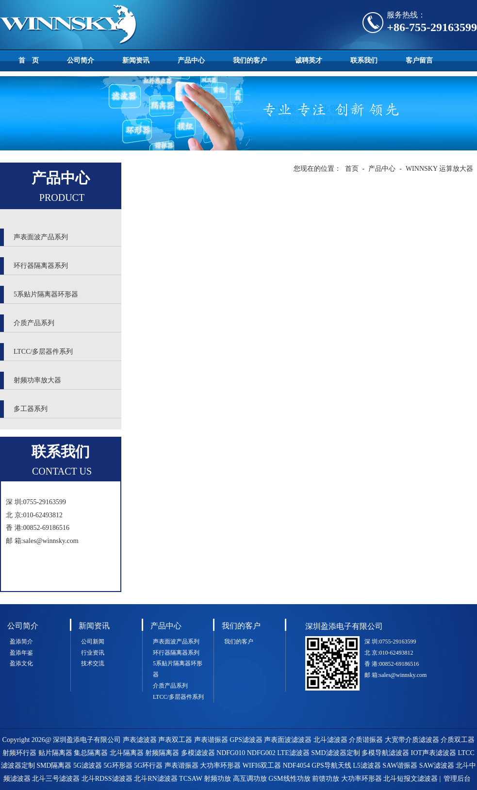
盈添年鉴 (21, 652)
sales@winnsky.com (50, 540)
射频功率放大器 (37, 380)
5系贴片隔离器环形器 (46, 294)
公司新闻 (92, 641)
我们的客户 (250, 60)
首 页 (28, 60)
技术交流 (92, 663)
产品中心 (191, 60)
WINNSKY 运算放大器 (439, 168)
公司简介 (80, 60)
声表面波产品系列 (41, 237)
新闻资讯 (135, 60)
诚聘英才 (308, 60)
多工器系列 (31, 408)
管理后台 (457, 778)
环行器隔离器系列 (41, 265)
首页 (352, 168)
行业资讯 (92, 652)
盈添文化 (21, 663)
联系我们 (364, 60)
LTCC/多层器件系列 (43, 351)
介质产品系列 (34, 323)
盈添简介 (21, 641)
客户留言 (419, 60)
